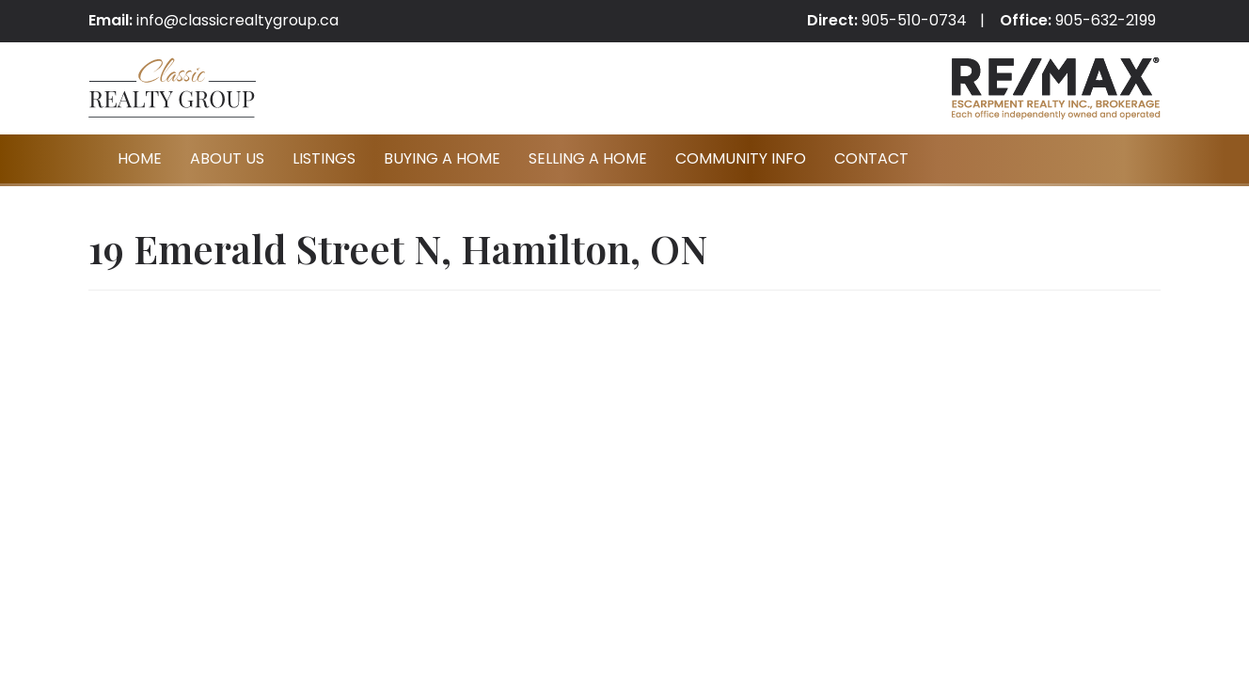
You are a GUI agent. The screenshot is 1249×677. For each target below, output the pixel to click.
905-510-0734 (914, 20)
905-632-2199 (1105, 20)
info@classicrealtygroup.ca (237, 20)
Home (140, 158)
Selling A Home (588, 158)
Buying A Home (442, 158)
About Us (227, 158)
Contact (871, 158)
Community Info (740, 158)
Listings (324, 158)
